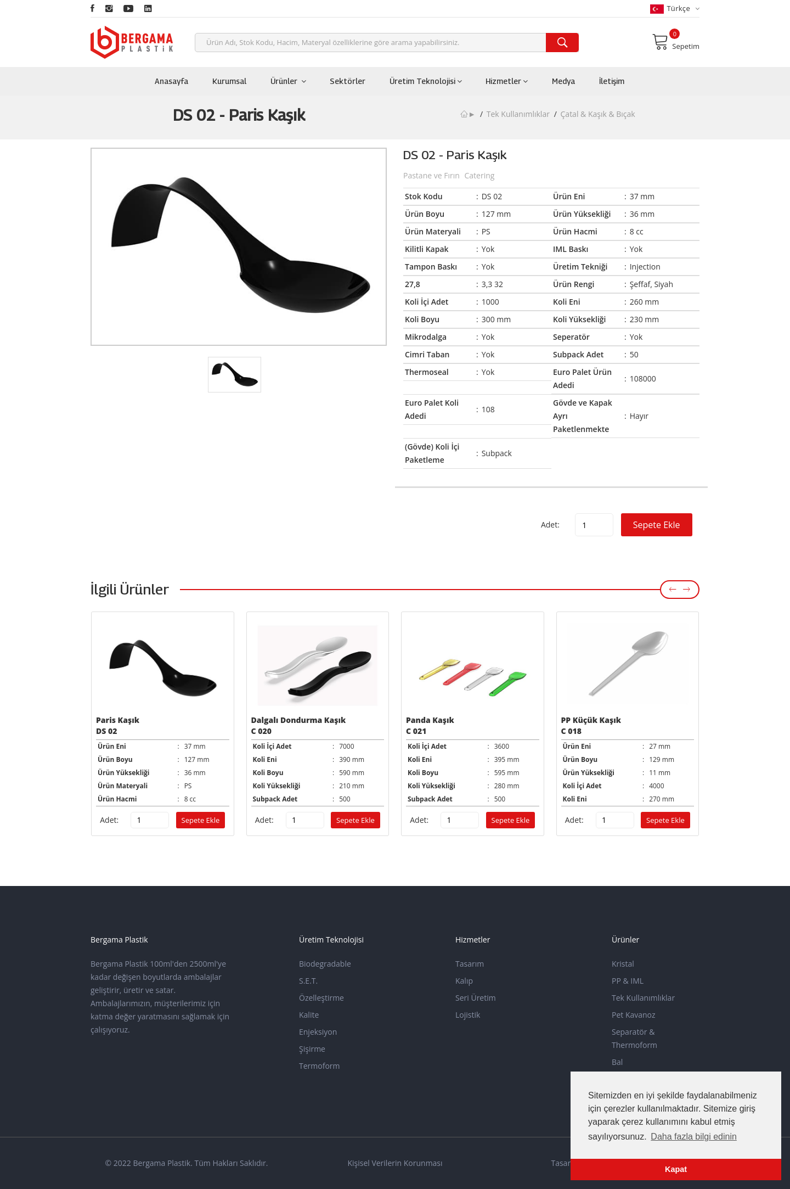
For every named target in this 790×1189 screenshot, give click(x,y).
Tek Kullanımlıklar (518, 114)
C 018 (571, 731)
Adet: (550, 524)
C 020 (261, 731)
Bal (617, 1062)
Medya (563, 81)
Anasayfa (171, 81)
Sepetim (675, 41)
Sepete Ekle (656, 525)
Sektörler (347, 81)
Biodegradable (325, 963)
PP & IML (628, 980)
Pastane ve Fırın (432, 175)
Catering (479, 175)
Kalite (309, 1014)
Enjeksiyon (318, 1032)
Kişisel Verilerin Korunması (394, 1163)
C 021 (416, 731)
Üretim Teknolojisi (426, 81)
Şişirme (312, 1049)
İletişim (611, 81)
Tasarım (469, 963)
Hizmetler (507, 81)
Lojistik (467, 1014)
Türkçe (674, 8)
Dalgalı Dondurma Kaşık (298, 720)
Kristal (623, 963)
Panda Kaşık (430, 720)
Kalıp (464, 980)
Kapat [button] (676, 1169)
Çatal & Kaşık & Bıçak (598, 114)
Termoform (319, 1066)
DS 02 (106, 731)
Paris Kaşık (117, 720)
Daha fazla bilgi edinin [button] (694, 1136)
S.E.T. (308, 980)
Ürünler (288, 81)
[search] (562, 42)
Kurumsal (229, 81)
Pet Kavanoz (634, 1014)
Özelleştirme (321, 997)
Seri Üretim (475, 997)
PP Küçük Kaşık (591, 720)
